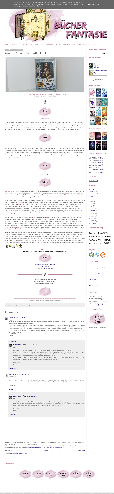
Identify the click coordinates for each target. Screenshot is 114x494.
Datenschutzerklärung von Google (55, 447)
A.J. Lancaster (97, 73)
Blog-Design (92, 279)
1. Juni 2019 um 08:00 (31, 396)
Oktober (92, 191)
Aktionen (58, 44)
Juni (91, 201)
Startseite (45, 450)
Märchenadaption (24, 306)
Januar (92, 213)
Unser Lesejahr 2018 (94, 274)
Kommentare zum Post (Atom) (19, 453)
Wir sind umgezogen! (95, 285)
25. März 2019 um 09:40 (20, 317)
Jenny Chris (12, 374)
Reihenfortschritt (39, 44)
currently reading (98, 62)
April (91, 206)
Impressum (96, 44)
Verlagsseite (39, 264)
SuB (31, 44)
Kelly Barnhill (96, 67)
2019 (92, 189)
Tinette (11, 317)
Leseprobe (45, 266)
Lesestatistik (24, 44)
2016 (92, 221)
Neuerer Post (8, 450)
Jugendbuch (12, 306)
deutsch (52, 264)
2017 (92, 218)
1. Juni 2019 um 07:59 (31, 344)
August (92, 196)
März (92, 208)
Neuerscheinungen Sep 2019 (97, 268)
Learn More (91, 4)
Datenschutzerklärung (35, 447)
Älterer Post (81, 450)
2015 (92, 223)
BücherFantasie (18, 344)
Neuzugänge (49, 44)
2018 (92, 216)
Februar (92, 210)
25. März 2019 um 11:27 (23, 374)
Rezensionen (14, 44)
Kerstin (17, 306)
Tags (73, 44)
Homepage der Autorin (42, 268)
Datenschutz (86, 44)
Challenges (66, 44)
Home (6, 44)
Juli (91, 198)
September (93, 194)
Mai (91, 203)
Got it (99, 4)
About (79, 44)
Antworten (11, 338)
